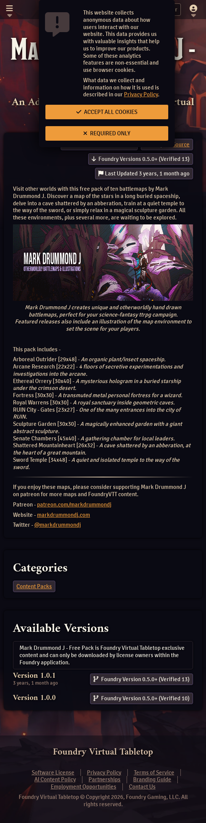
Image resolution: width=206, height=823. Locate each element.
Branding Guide (152, 779)
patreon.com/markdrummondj (74, 504)
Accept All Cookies (106, 112)
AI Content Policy (55, 779)
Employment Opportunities (83, 786)
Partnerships (105, 779)
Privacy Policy (141, 94)
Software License (53, 772)
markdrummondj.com (63, 514)
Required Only (106, 133)
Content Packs (34, 586)
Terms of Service (154, 772)
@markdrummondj (57, 524)
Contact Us (142, 786)
